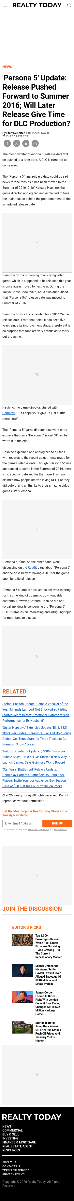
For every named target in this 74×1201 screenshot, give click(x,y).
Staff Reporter (15, 133)
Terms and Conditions (38, 829)
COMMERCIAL (12, 1130)
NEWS (6, 1126)
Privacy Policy (60, 829)
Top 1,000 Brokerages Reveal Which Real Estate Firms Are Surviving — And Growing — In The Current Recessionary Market (48, 946)
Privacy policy (13, 1174)
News (7, 67)
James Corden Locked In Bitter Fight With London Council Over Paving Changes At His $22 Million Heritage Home (47, 1003)
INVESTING (10, 1138)
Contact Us (11, 1166)
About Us (9, 1162)
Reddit (32, 567)
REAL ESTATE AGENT (17, 1146)
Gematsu (8, 413)
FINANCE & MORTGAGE (19, 1142)
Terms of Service (15, 1170)
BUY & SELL (10, 1134)
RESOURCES (11, 1150)
